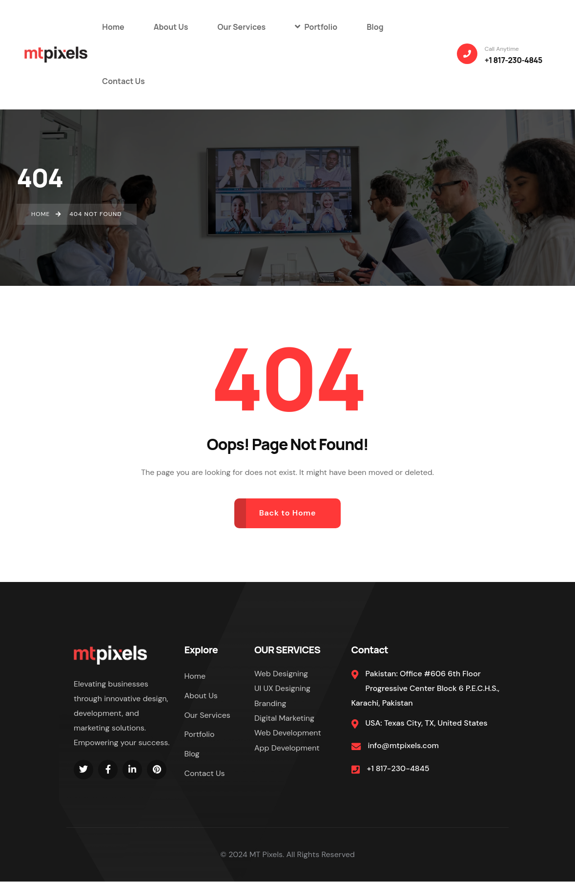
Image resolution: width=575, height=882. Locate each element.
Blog (192, 754)
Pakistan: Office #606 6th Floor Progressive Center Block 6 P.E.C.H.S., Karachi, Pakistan (425, 688)
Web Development (287, 733)
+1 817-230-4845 (398, 768)
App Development (287, 748)
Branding (270, 703)
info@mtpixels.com (403, 745)
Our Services (208, 715)
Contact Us (205, 774)
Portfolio (200, 735)
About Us (201, 695)
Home (195, 676)
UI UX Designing (282, 688)
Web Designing (281, 673)
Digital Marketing (284, 718)
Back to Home (287, 513)
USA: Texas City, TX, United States (427, 723)
